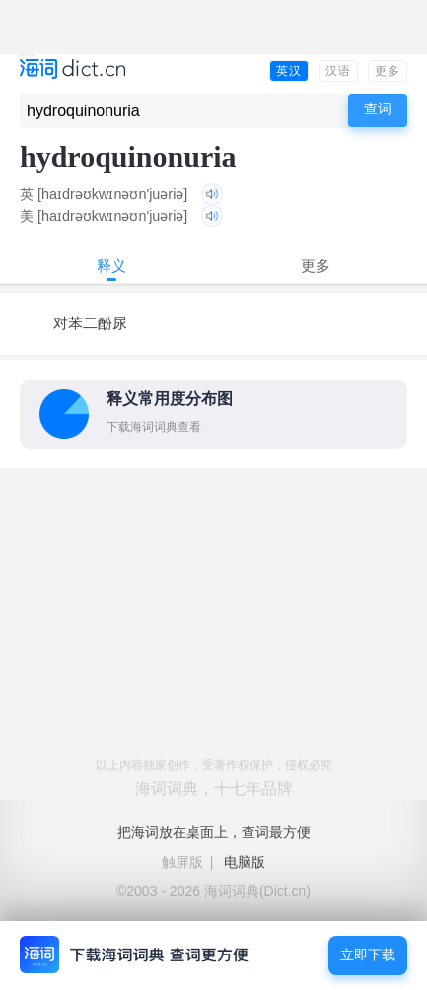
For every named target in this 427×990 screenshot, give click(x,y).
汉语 (338, 71)
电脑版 (244, 862)
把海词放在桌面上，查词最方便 (214, 832)
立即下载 (367, 955)
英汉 (289, 71)
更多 (387, 71)
